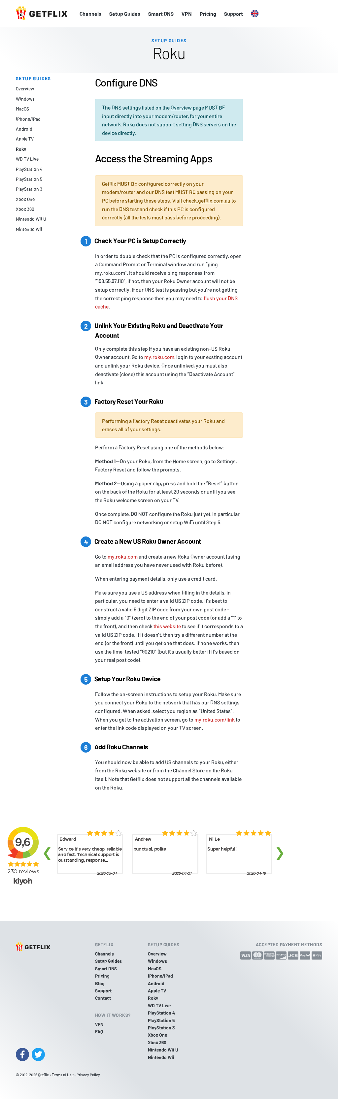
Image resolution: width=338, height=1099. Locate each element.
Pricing (208, 14)
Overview (25, 88)
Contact (103, 998)
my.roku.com (159, 357)
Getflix (43, 1074)
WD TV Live (27, 159)
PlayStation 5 (29, 179)
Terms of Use (63, 1074)
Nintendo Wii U (31, 219)
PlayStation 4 (29, 169)
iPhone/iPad (28, 119)
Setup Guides (124, 14)
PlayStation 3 (29, 189)
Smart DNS (161, 14)
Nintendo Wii (29, 229)
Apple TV (25, 139)
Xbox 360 (25, 209)
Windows (25, 99)
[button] (255, 14)
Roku (21, 149)
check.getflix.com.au (206, 200)
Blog (100, 983)
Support (233, 14)
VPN (187, 14)
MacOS (22, 109)
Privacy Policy (88, 1074)
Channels (90, 14)
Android (24, 129)
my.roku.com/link (214, 719)
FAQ (99, 1031)
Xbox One (25, 199)
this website (167, 626)
